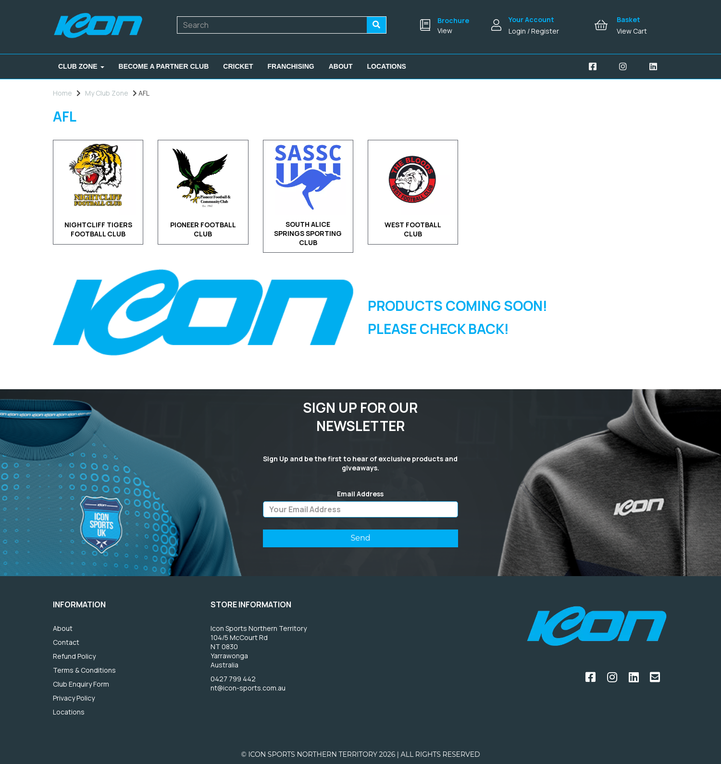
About (341, 66)
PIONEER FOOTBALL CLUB (203, 229)
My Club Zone (106, 93)
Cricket (238, 66)
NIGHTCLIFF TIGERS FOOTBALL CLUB (98, 229)
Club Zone (81, 66)
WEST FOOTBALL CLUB (413, 229)
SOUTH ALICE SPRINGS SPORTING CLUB (308, 233)
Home (62, 93)
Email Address (360, 494)
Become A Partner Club (164, 66)
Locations (386, 66)
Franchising (291, 66)
